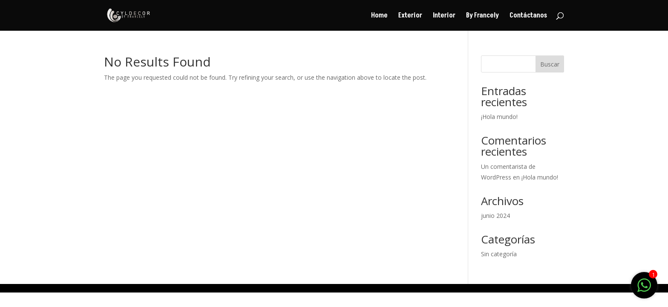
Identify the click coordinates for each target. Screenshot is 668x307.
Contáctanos (528, 16)
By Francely (482, 16)
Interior (444, 16)
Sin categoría (499, 254)
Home (379, 16)
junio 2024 (495, 215)
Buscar (549, 64)
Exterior (410, 16)
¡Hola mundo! (499, 117)
